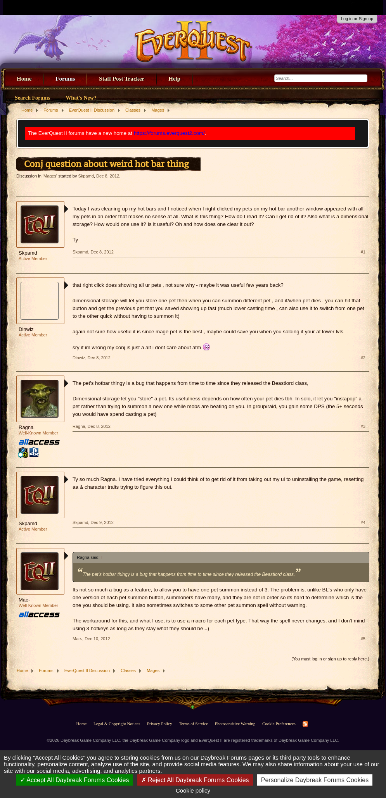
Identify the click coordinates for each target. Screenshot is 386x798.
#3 (363, 426)
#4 (363, 522)
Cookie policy (193, 790)
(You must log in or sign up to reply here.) (330, 659)
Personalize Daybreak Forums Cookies (315, 780)
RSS (305, 724)
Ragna (26, 427)
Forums (65, 79)
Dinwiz (26, 329)
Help (174, 79)
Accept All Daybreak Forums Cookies (74, 780)
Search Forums (32, 98)
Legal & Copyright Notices (116, 723)
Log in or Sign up (357, 18)
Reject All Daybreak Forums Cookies (195, 780)
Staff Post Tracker (121, 79)
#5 (363, 638)
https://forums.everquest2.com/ (169, 133)
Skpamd (86, 176)
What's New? (81, 98)
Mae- (24, 600)
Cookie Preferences (279, 723)
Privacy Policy (159, 723)
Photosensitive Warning (235, 723)
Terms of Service (193, 723)
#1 (363, 252)
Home (24, 79)
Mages (49, 176)
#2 (363, 357)
